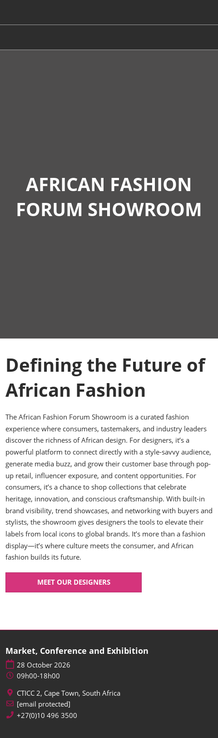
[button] (73, 582)
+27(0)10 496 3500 (47, 715)
